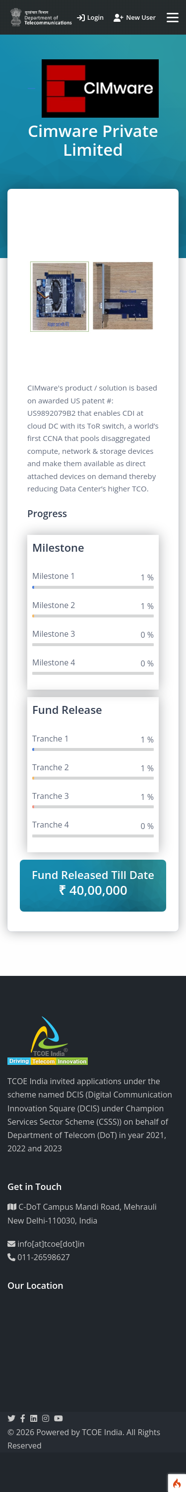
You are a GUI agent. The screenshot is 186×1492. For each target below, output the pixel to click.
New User (135, 17)
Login (90, 17)
